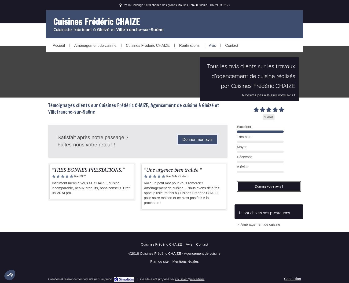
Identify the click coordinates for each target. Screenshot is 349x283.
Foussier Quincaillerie (189, 279)
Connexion (292, 279)
